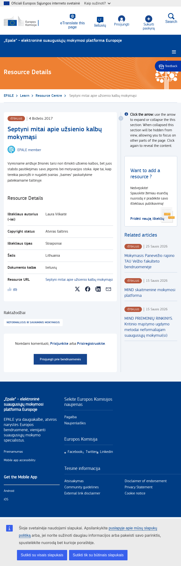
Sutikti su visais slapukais (42, 555)
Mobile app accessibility (20, 460)
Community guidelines (81, 487)
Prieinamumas (13, 452)
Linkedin (106, 452)
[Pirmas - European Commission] (26, 20)
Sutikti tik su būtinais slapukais (98, 555)
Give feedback (168, 66)
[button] (99, 22)
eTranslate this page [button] (71, 23)
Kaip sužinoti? (97, 3)
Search (171, 18)
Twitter (91, 452)
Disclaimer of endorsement (146, 481)
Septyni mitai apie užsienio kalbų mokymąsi (79, 279)
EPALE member (29, 150)
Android (9, 491)
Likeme (10, 290)
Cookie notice (135, 493)
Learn (24, 96)
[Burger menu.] (174, 52)
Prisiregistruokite (91, 343)
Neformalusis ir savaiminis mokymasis (33, 322)
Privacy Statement (138, 487)
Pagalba (70, 417)
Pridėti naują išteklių (147, 219)
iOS (6, 499)
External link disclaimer (82, 493)
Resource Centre (49, 96)
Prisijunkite (59, 343)
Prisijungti (121, 21)
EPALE (9, 96)
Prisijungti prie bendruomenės (60, 359)
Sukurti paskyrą (148, 21)
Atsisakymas (74, 481)
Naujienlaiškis (75, 423)
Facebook (75, 452)
